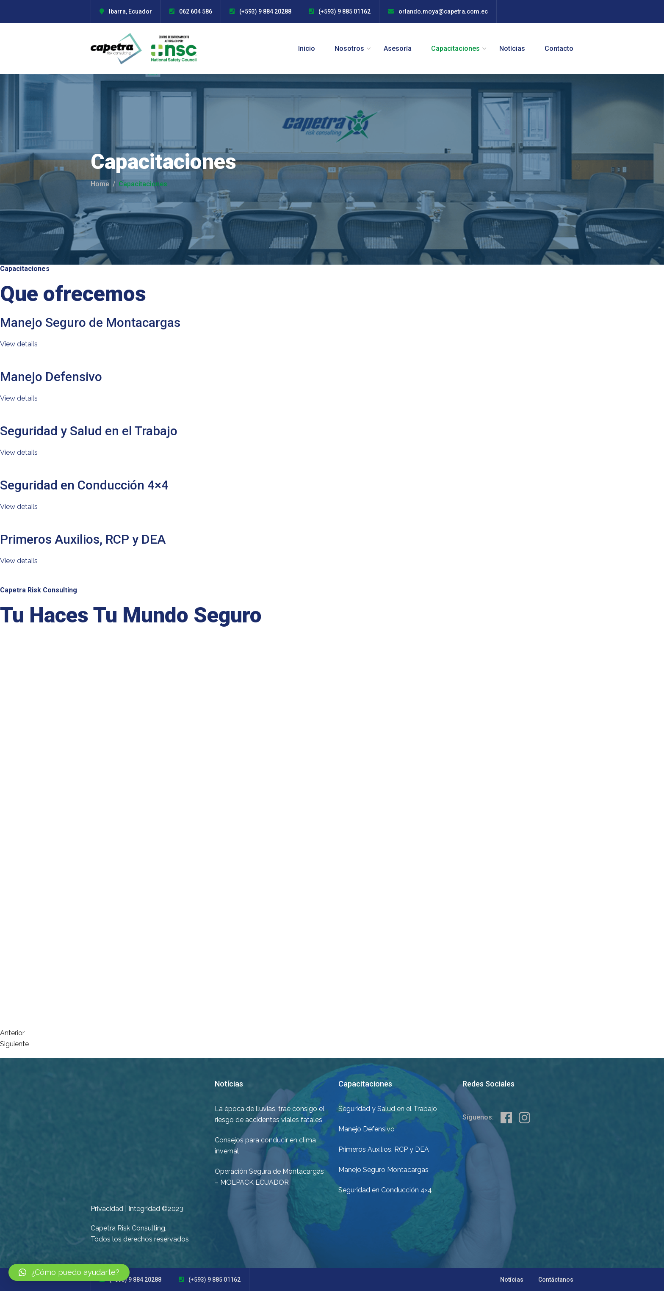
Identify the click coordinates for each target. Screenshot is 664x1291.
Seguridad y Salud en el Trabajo (88, 430)
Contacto (559, 48)
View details (19, 344)
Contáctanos (555, 1279)
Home (100, 184)
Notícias (512, 48)
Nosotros (349, 48)
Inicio (306, 48)
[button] (69, 1272)
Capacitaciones (455, 48)
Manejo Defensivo (51, 376)
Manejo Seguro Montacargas (383, 1170)
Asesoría (398, 48)
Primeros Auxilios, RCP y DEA (83, 539)
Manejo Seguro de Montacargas (90, 322)
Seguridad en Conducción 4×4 (84, 485)
